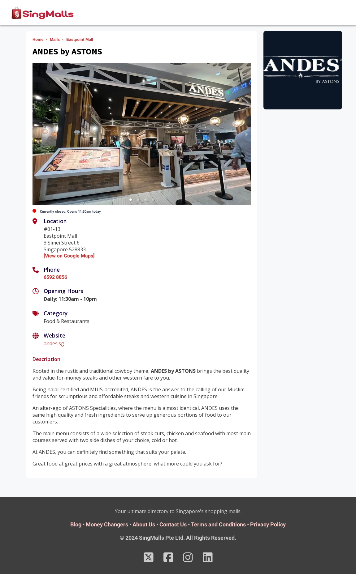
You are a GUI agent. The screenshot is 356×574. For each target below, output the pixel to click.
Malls (55, 39)
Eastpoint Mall (79, 39)
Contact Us (173, 524)
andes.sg (54, 343)
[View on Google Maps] (69, 256)
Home (38, 39)
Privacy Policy (268, 524)
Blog (75, 524)
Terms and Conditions (218, 524)
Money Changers (107, 524)
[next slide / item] (246, 134)
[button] (130, 199)
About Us (143, 524)
